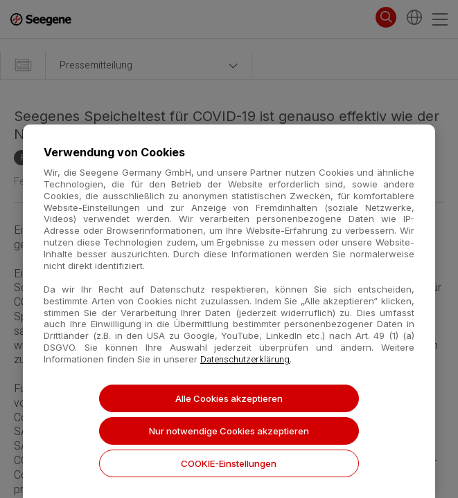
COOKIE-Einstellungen (228, 463)
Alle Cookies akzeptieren (229, 398)
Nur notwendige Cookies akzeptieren (229, 430)
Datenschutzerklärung (245, 359)
